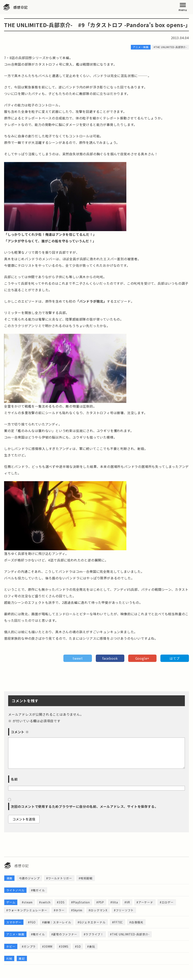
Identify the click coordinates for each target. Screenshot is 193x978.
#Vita (116, 903)
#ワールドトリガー (59, 878)
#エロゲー (169, 903)
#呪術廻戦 (86, 878)
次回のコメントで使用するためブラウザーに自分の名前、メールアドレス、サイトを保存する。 (84, 806)
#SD (78, 947)
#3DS (62, 903)
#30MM (47, 947)
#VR (129, 903)
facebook (110, 658)
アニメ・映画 (15, 935)
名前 (14, 779)
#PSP (102, 903)
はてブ (175, 658)
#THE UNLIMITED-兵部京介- (130, 935)
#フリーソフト (125, 911)
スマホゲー (13, 923)
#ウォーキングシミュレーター (26, 911)
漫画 (9, 878)
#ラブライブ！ (94, 935)
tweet (78, 658)
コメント (20, 731)
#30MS (63, 947)
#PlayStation (82, 903)
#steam (27, 903)
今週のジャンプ (29, 878)
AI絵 (9, 959)
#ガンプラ (29, 947)
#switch (46, 903)
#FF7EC (118, 923)
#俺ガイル (38, 890)
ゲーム (10, 903)
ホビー (10, 947)
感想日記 (21, 7)
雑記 (22, 959)
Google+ (142, 658)
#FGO (32, 923)
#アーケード (147, 903)
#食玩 (91, 947)
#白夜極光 (137, 923)
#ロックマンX (99, 911)
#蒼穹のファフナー (64, 935)
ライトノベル (15, 890)
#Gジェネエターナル (92, 923)
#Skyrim (77, 911)
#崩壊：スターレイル (56, 923)
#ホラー (59, 911)
